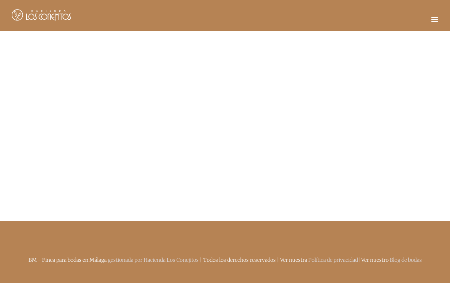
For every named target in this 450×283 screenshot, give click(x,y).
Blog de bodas (406, 260)
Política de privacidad (333, 260)
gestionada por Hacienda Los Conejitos (154, 260)
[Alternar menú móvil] (435, 19)
